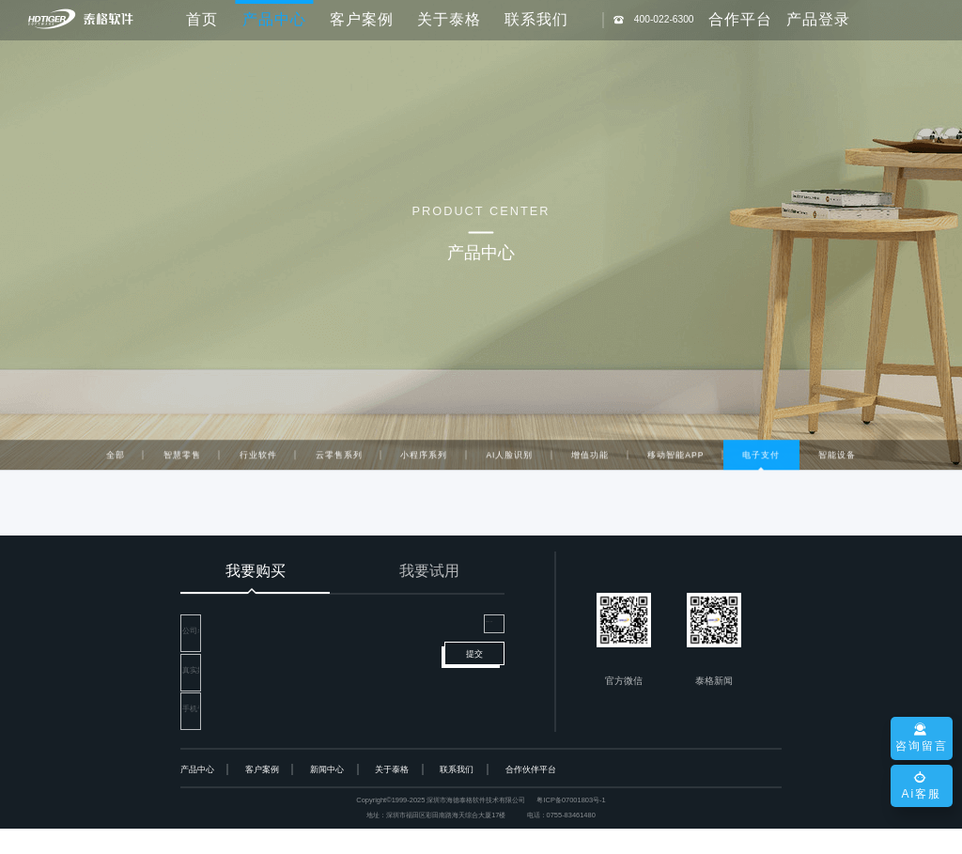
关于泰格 (449, 19)
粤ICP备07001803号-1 (570, 826)
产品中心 (197, 795)
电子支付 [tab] (761, 456)
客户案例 (362, 19)
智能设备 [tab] (837, 456)
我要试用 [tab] (429, 571)
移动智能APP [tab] (675, 456)
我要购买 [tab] (255, 571)
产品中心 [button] (274, 19)
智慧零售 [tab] (182, 456)
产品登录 (818, 19)
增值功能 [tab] (590, 456)
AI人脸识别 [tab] (509, 456)
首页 (202, 19)
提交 (474, 699)
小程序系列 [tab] (423, 456)
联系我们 (536, 19)
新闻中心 (327, 795)
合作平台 (740, 19)
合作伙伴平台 (530, 795)
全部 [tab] (115, 456)
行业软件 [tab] (258, 456)
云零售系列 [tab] (339, 456)
